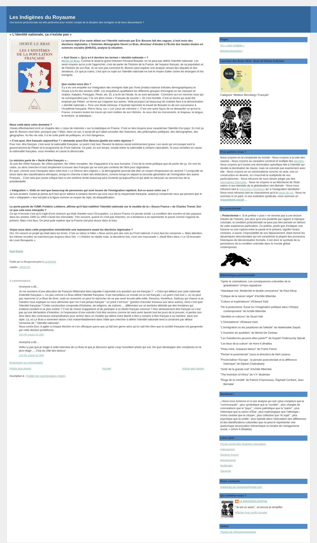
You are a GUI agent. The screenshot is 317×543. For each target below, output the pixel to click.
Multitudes (226, 465)
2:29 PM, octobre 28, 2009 (31, 355)
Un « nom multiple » (232, 45)
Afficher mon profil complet (251, 512)
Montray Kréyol (229, 454)
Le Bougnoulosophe (253, 501)
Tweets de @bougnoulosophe (238, 531)
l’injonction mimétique (252, 189)
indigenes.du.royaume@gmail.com (241, 487)
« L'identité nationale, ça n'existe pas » (41, 34)
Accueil (106, 368)
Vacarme (225, 471)
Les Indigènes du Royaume (42, 17)
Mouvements (228, 460)
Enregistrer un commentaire (26, 362)
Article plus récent (20, 368)
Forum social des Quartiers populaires (243, 444)
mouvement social (232, 199)
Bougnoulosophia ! (231, 50)
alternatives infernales (233, 182)
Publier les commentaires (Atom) (46, 376)
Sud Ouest (16, 251)
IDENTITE (25, 267)
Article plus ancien (193, 368)
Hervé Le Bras (70, 60)
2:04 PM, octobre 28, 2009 (31, 335)
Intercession (227, 449)
